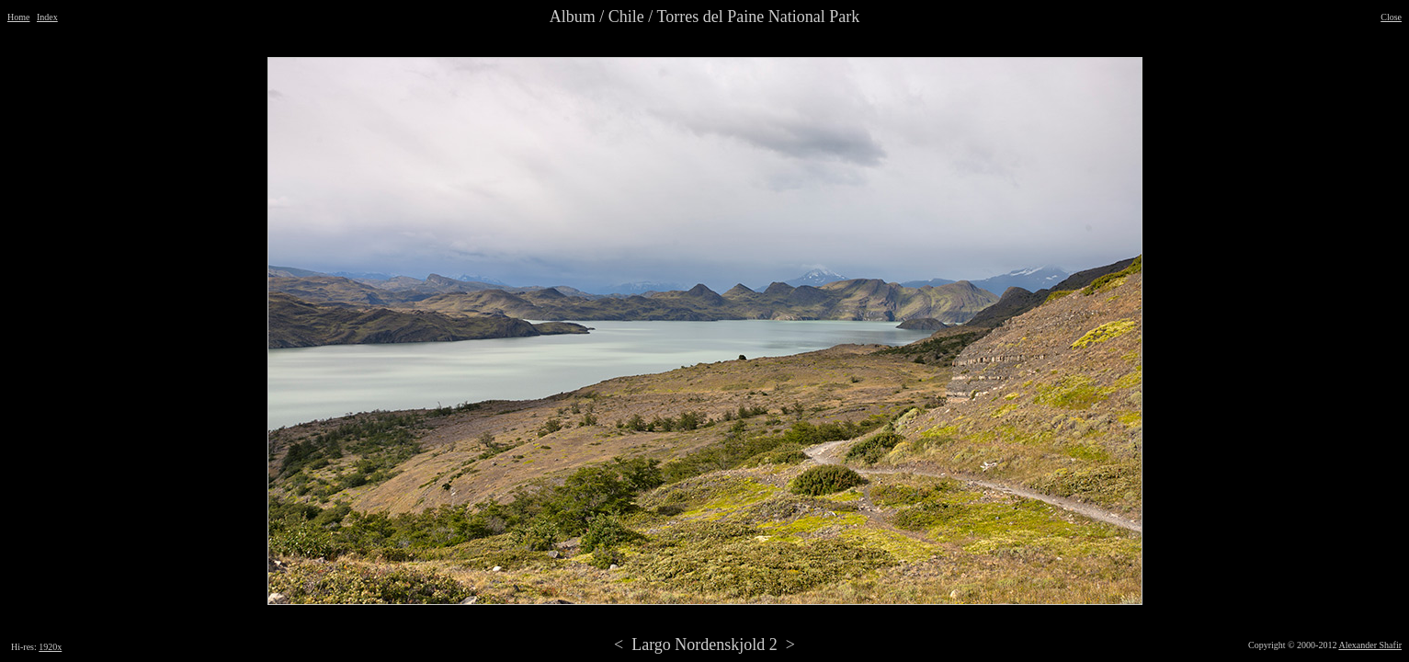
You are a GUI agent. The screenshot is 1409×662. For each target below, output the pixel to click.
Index (47, 17)
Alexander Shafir (1370, 645)
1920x (50, 647)
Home (18, 17)
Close (1391, 17)
